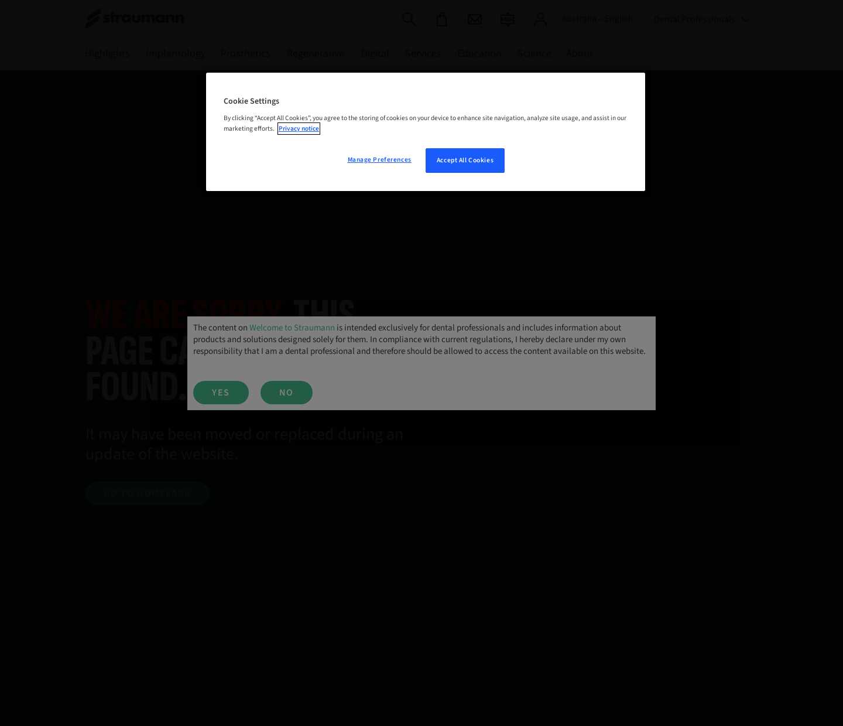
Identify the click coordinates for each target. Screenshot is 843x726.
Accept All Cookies (465, 160)
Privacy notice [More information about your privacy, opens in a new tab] (299, 129)
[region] (425, 132)
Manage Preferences (380, 160)
